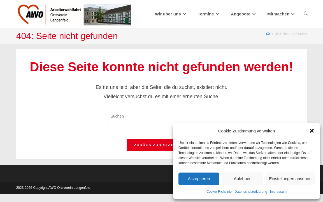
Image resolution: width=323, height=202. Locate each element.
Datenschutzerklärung (250, 192)
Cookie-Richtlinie (219, 192)
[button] (312, 131)
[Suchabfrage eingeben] (161, 116)
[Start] (268, 34)
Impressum (278, 192)
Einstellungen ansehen (290, 178)
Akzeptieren (199, 178)
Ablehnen (242, 178)
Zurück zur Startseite (161, 145)
